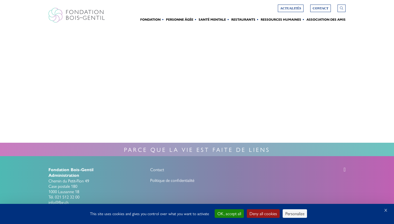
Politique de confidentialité (172, 180)
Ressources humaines (281, 19)
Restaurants (243, 19)
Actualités (290, 8)
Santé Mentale (212, 19)
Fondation (150, 19)
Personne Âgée (179, 19)
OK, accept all (229, 213)
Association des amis (326, 19)
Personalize (294, 213)
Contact (157, 169)
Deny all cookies (263, 213)
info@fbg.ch (58, 202)
